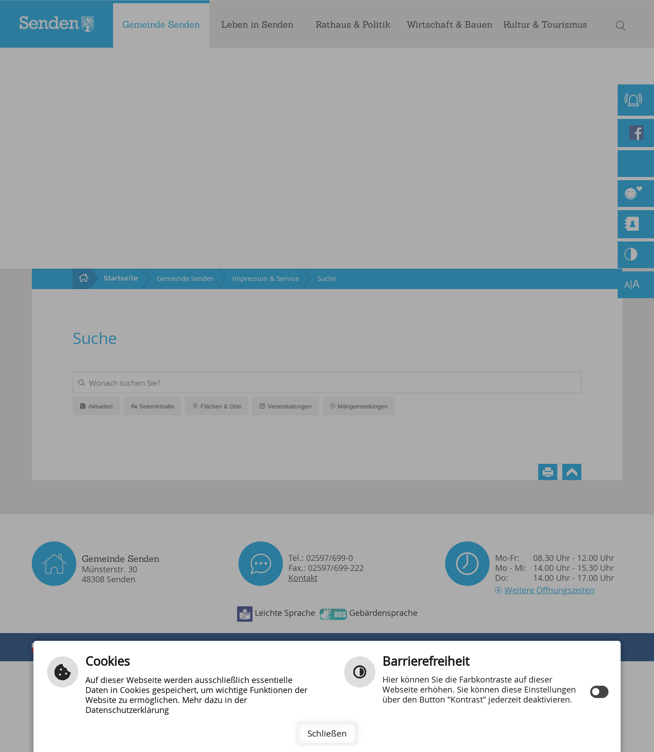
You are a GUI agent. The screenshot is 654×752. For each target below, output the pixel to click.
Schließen (327, 733)
